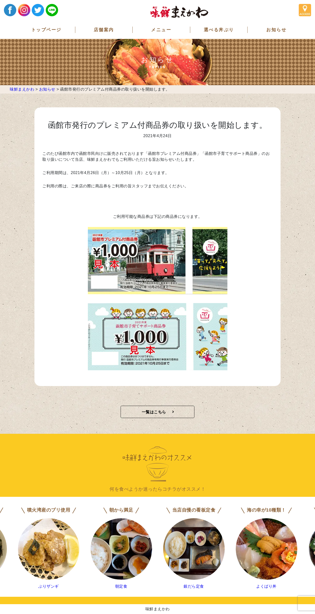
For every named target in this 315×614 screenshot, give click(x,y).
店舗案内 (104, 29)
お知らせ (276, 29)
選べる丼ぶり (219, 29)
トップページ (46, 29)
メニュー (161, 29)
